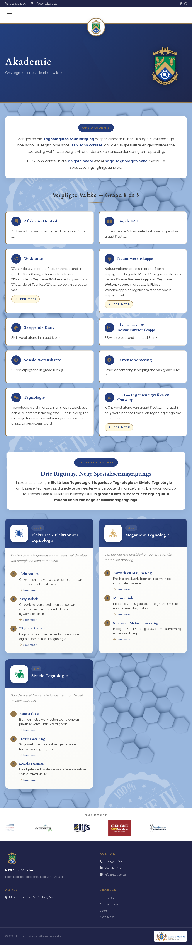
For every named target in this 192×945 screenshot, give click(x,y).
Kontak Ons (107, 898)
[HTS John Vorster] (96, 27)
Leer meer (25, 299)
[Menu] (9, 15)
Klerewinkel (107, 917)
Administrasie (109, 904)
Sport (103, 910)
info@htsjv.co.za (115, 874)
